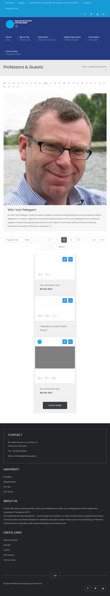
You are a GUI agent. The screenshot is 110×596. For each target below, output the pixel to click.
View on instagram (64, 259)
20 (94, 240)
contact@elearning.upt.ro (25, 456)
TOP (55, 575)
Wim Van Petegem (22, 210)
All (4, 83)
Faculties (87, 2)
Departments (12, 8)
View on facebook (64, 300)
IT (59, 83)
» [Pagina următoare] (52, 246)
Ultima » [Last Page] (62, 247)
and (45, 83)
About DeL (24, 38)
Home (9, 38)
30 (102, 240)
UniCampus (8, 555)
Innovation (94, 38)
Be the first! (46, 288)
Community (13, 53)
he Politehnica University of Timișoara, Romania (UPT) (53, 2)
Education (47, 38)
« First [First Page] (26, 240)
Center (6, 550)
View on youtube (64, 341)
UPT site (7, 486)
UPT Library (8, 491)
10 (78, 240)
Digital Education (72, 38)
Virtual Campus (10, 540)
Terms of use (9, 560)
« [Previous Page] (35, 240)
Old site (6, 545)
